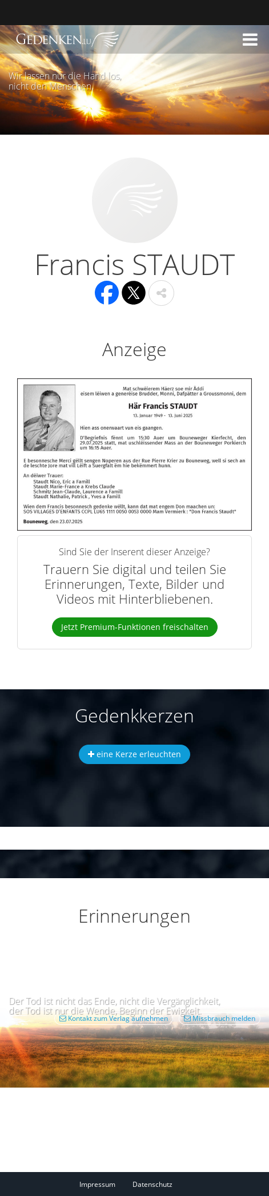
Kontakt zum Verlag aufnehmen (113, 1018)
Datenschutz (152, 1184)
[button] (250, 39)
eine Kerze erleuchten (134, 754)
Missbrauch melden (219, 1018)
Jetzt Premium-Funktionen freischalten (134, 626)
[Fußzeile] (134, 1184)
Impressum (97, 1184)
